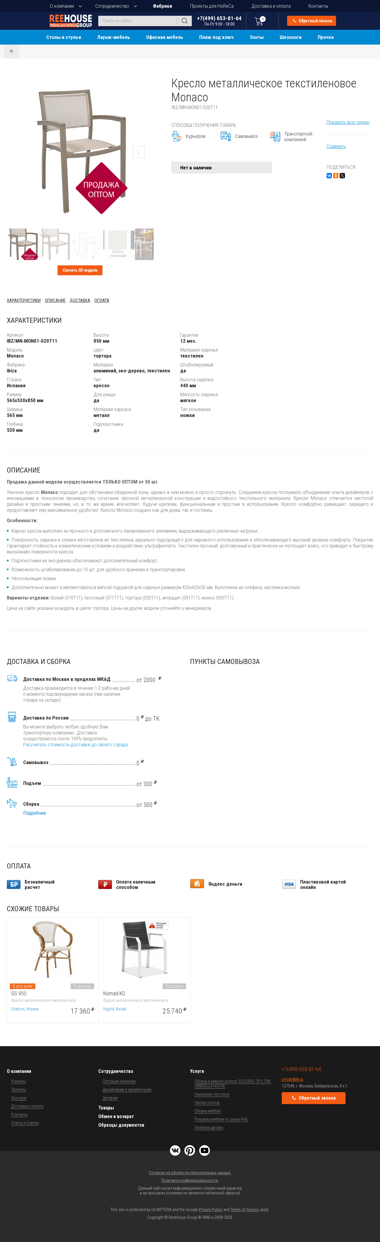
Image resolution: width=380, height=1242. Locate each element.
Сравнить (336, 146)
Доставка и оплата (271, 6)
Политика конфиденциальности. (190, 1180)
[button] (148, 81)
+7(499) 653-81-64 (219, 20)
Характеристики (24, 300)
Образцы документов (121, 1125)
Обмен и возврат (116, 1116)
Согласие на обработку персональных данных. (190, 1172)
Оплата (101, 300)
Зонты (257, 37)
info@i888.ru (292, 1079)
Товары (106, 1108)
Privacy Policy (210, 1209)
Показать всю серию (348, 122)
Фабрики (162, 6)
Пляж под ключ (216, 37)
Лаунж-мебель (113, 37)
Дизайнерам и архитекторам (127, 1089)
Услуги (197, 1071)
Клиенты (18, 1081)
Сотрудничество (112, 6)
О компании (62, 6)
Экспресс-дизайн (208, 1127)
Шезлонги (291, 37)
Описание (55, 300)
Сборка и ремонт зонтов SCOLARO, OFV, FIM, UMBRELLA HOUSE (232, 1083)
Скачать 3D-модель (80, 270)
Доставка (80, 300)
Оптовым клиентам (119, 1081)
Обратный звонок (312, 20)
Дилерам (110, 1097)
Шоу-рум (18, 1097)
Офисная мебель (164, 37)
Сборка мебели (207, 1111)
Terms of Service (244, 1209)
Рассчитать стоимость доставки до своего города (75, 744)
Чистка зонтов (206, 1102)
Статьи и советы (25, 1122)
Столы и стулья (63, 37)
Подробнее (34, 813)
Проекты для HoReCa (212, 6)
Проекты (18, 1089)
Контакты (318, 6)
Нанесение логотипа (211, 1094)
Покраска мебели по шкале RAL (221, 1119)
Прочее (326, 37)
